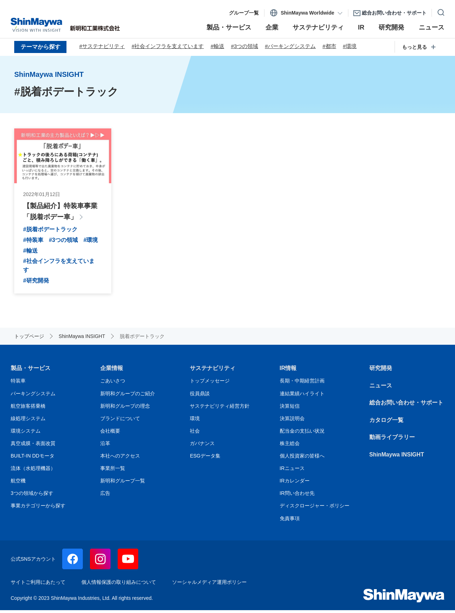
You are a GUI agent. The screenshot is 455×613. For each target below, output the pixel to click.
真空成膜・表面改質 (33, 446)
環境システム (26, 434)
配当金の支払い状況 (302, 434)
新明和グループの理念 (125, 409)
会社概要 (110, 434)
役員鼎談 (200, 396)
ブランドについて (120, 421)
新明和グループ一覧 (122, 483)
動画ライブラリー (392, 440)
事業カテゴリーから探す (38, 509)
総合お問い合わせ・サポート (406, 406)
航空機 (18, 483)
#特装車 (33, 241)
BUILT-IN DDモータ (32, 458)
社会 (195, 434)
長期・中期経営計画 (302, 384)
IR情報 (288, 371)
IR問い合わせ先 (297, 496)
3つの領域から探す (32, 496)
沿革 (105, 446)
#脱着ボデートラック (50, 231)
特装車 (18, 384)
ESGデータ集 (205, 458)
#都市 (330, 47)
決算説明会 (292, 421)
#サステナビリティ (102, 47)
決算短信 (290, 409)
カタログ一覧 (386, 423)
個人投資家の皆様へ (302, 458)
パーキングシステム (33, 396)
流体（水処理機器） (33, 471)
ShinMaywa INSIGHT (397, 457)
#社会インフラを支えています (168, 47)
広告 (105, 496)
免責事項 (290, 521)
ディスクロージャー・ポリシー (314, 509)
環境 (195, 421)
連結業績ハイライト (302, 396)
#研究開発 (36, 283)
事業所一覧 (112, 471)
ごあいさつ (112, 384)
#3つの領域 (245, 47)
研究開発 (380, 371)
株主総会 (290, 446)
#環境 (351, 47)
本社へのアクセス (120, 458)
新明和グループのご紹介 (127, 396)
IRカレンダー (295, 483)
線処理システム (28, 421)
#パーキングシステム (291, 47)
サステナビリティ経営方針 (220, 409)
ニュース (380, 388)
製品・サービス (30, 371)
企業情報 (111, 371)
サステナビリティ (212, 371)
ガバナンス (202, 446)
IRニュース (292, 471)
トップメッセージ (210, 384)
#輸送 (218, 47)
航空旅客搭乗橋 (28, 409)
